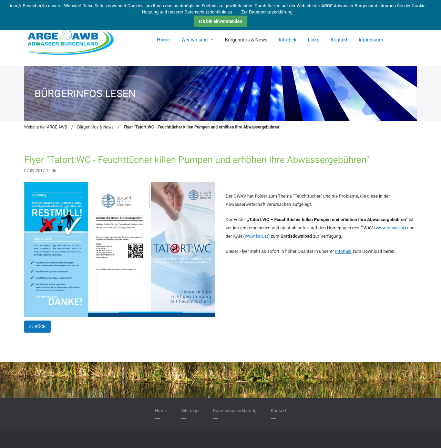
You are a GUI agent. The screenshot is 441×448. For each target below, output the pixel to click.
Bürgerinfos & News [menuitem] (246, 39)
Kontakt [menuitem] (339, 39)
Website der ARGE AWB (45, 127)
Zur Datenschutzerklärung (267, 12)
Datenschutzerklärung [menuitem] (235, 410)
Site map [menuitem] (190, 410)
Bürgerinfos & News (95, 127)
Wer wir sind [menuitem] (197, 39)
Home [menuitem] (163, 39)
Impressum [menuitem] (371, 39)
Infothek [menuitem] (287, 39)
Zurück (37, 326)
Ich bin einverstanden (220, 21)
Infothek (343, 251)
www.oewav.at (390, 227)
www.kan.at (256, 236)
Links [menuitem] (313, 39)
